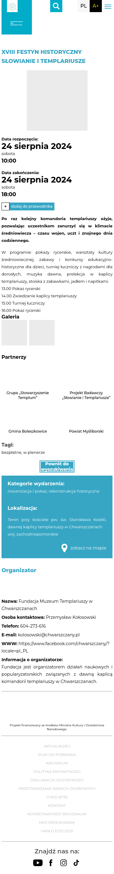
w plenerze (34, 452)
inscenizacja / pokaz (27, 491)
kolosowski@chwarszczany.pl (49, 635)
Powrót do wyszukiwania (57, 466)
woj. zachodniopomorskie (33, 534)
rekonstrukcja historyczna (74, 491)
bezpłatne (11, 452)
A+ (96, 6)
